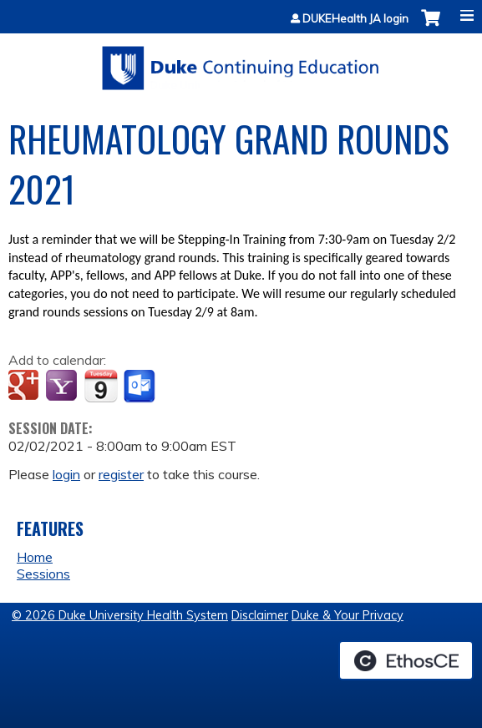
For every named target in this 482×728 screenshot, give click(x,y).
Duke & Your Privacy (347, 615)
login (66, 474)
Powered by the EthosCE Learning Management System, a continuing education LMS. (406, 660)
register (121, 474)
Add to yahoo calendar (63, 386)
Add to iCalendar (101, 385)
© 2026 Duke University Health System (120, 615)
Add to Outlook (141, 386)
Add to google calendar (25, 386)
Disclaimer (259, 615)
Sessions (43, 573)
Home (35, 557)
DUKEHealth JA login (355, 18)
